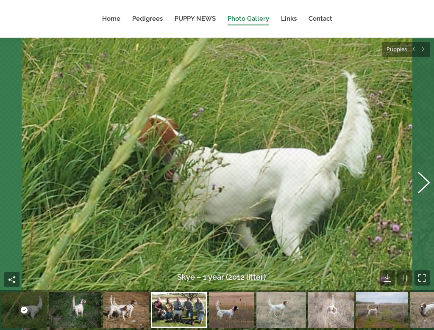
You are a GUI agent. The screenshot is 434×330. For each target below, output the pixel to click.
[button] (419, 180)
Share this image (11, 272)
